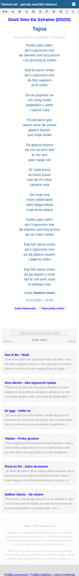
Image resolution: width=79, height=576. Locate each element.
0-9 (5, 11)
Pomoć (7, 341)
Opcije (72, 341)
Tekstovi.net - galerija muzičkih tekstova (29, 4)
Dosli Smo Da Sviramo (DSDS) (39, 19)
